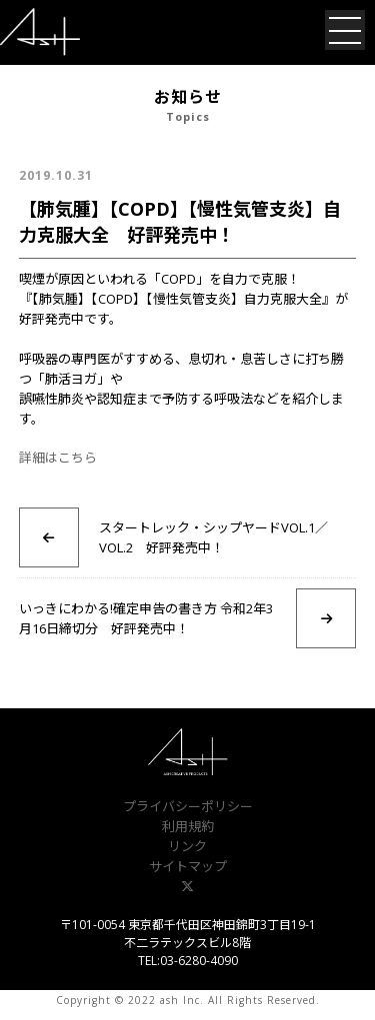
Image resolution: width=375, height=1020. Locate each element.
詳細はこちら (58, 458)
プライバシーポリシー (188, 806)
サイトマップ (188, 866)
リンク (187, 846)
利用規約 (188, 826)
